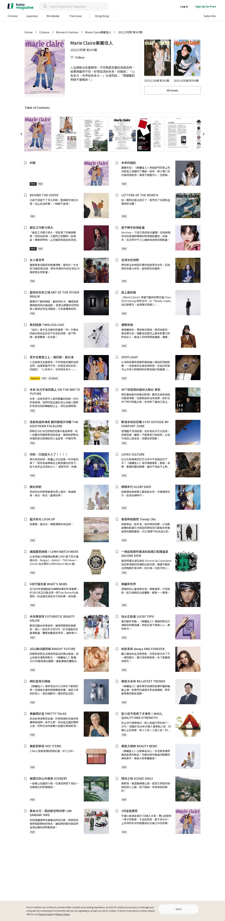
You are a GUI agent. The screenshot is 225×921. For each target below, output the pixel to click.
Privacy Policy (45, 914)
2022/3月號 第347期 (130, 32)
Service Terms (63, 914)
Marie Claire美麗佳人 (98, 32)
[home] (20, 6)
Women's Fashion (67, 32)
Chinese (44, 32)
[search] (43, 6)
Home (29, 32)
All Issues (172, 90)
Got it (178, 909)
